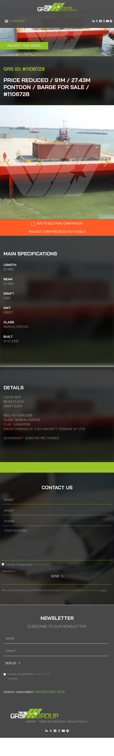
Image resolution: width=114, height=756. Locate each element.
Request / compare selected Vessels (57, 231)
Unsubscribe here (50, 692)
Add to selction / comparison (60, 223)
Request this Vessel (24, 46)
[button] (6, 21)
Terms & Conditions (52, 721)
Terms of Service (91, 590)
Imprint (31, 721)
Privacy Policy (40, 564)
